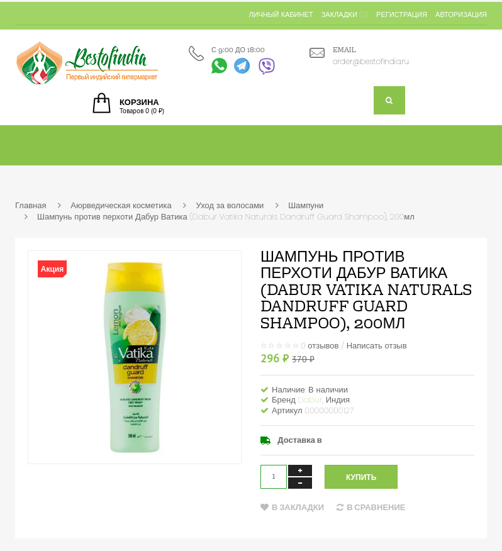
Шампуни (305, 205)
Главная (30, 205)
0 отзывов (320, 345)
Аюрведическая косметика (120, 205)
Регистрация (401, 14)
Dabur (310, 400)
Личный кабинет (280, 14)
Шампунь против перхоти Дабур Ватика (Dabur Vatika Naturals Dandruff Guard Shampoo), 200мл (226, 217)
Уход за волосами (230, 205)
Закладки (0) (344, 14)
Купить (361, 477)
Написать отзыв (377, 345)
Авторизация (461, 14)
